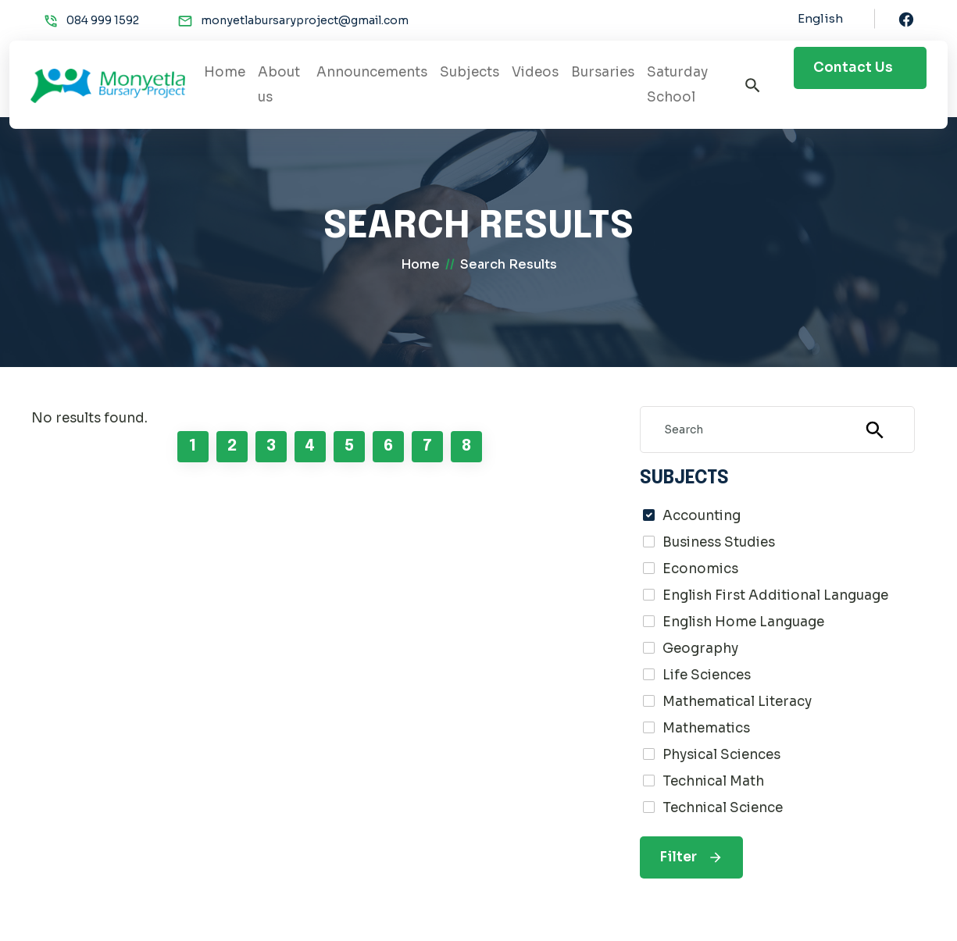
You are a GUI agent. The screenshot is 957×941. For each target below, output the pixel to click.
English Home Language (743, 622)
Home (224, 72)
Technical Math (713, 781)
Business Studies (718, 542)
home (420, 264)
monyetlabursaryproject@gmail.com (305, 20)
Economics (700, 569)
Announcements (371, 72)
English (820, 18)
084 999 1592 (102, 20)
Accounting (701, 516)
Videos (535, 72)
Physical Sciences (721, 755)
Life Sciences (706, 675)
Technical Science (722, 808)
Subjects (469, 72)
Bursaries (602, 72)
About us (279, 84)
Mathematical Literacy (737, 701)
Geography (700, 648)
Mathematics (706, 728)
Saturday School (677, 84)
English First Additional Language (775, 595)
